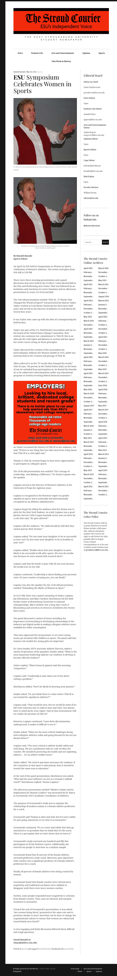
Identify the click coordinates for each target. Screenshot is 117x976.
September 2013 (105, 466)
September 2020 (91, 353)
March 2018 (89, 393)
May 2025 (102, 280)
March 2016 (89, 426)
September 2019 (91, 369)
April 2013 (102, 470)
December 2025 (105, 272)
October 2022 (104, 325)
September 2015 (105, 434)
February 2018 (104, 393)
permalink (68, 949)
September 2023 (105, 312)
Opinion (86, 53)
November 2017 (105, 397)
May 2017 (102, 405)
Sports (102, 53)
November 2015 (105, 430)
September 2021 (91, 337)
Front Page (75, 969)
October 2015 (89, 434)
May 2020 (102, 353)
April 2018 (102, 389)
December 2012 (90, 478)
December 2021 (105, 329)
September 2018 (91, 385)
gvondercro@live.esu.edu (97, 550)
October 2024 (104, 292)
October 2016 (104, 418)
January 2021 (89, 345)
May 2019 (102, 369)
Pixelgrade (17, 971)
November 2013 (105, 462)
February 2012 (90, 490)
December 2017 (90, 397)
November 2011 (90, 494)
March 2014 (103, 454)
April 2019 (88, 373)
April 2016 (102, 422)
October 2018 (104, 381)
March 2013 (89, 474)
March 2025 (103, 284)
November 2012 (105, 478)
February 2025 (90, 288)
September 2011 (91, 498)
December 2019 (105, 361)
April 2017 (88, 409)
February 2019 (90, 377)
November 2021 (90, 333)
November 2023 (105, 308)
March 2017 (103, 409)
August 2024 (103, 296)
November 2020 (90, 349)
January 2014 (104, 458)
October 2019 (104, 365)
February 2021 (104, 341)
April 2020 (88, 357)
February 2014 (90, 458)
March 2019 (103, 373)
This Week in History (61, 61)
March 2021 (89, 341)
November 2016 (90, 418)
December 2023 (90, 308)
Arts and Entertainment (62, 53)
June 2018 (102, 385)
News (20, 53)
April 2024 (88, 300)
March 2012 (103, 486)
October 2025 (104, 276)
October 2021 (104, 333)
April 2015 (102, 438)
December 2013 (90, 462)
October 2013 (89, 466)
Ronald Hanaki (19, 72)
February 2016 (104, 426)
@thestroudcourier (92, 225)
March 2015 (89, 442)
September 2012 (105, 482)
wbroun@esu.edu (91, 198)
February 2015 (104, 442)
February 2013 (104, 474)
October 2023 (89, 312)
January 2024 (104, 304)
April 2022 (88, 329)
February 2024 (90, 304)
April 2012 (88, 486)
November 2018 (90, 381)
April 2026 (88, 268)
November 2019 (90, 365)
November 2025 (90, 276)
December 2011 (105, 490)
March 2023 (89, 321)
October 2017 (89, 401)
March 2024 (103, 300)
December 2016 (105, 413)
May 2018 (88, 389)
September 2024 (91, 296)
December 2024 (105, 288)
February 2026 (90, 272)
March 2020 (103, 357)
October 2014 (104, 446)
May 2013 (88, 470)
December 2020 (105, 345)
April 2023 (102, 316)
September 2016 (91, 422)
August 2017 (89, 405)
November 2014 (90, 446)
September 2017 (105, 401)
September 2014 (91, 450)
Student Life (37, 53)
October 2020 (104, 349)
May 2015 (88, 438)
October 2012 (89, 482)
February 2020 (90, 361)
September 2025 (91, 280)
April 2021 (102, 337)
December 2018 (105, 377)
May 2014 (102, 450)
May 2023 (88, 316)
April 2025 (88, 284)
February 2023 (104, 321)
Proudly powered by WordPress (25, 969)
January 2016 (89, 430)
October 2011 (104, 494)
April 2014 (88, 454)
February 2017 (90, 413)
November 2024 (90, 292)
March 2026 (103, 268)
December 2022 (90, 325)
